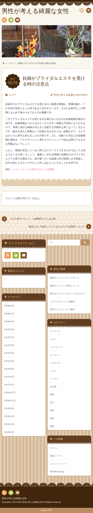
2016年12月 (10, 392)
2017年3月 (9, 369)
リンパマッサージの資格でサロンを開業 (31, 169)
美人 (52, 402)
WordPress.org (57, 471)
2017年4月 (9, 361)
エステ (12, 94)
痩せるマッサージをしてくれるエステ (67, 293)
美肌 (52, 410)
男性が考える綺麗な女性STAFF (71, 94)
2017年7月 (9, 337)
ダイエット (55, 355)
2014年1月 (9, 432)
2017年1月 (9, 385)
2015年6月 (9, 416)
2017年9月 (9, 329)
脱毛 (52, 418)
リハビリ (54, 378)
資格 (52, 426)
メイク (53, 371)
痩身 (52, 394)
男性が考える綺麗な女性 (14, 498)
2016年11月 (10, 400)
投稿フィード (56, 456)
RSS (4, 21)
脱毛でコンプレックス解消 (62, 309)
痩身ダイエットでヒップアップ (64, 278)
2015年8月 (9, 408)
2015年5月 (9, 424)
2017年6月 (9, 345)
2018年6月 (9, 321)
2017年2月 (9, 377)
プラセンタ (55, 363)
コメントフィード (58, 464)
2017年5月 (9, 353)
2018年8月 (9, 306)
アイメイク (55, 331)
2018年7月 (9, 314)
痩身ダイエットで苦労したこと (64, 286)
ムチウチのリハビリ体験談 (62, 301)
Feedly (10, 20)
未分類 (53, 386)
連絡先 (17, 20)
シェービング (56, 347)
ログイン (54, 448)
